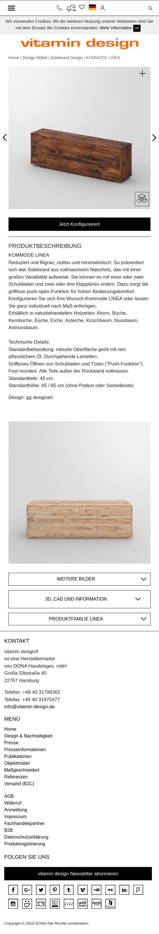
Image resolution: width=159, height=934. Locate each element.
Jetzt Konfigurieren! (79, 224)
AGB (9, 796)
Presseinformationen (25, 749)
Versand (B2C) (19, 783)
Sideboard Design (67, 57)
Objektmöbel (17, 763)
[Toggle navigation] (11, 8)
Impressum (15, 816)
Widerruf (12, 803)
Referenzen (16, 776)
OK (137, 28)
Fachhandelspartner (24, 823)
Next (153, 138)
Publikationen (17, 756)
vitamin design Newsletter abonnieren (78, 873)
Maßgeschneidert (21, 770)
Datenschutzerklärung (26, 837)
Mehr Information (116, 27)
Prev (6, 136)
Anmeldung (15, 809)
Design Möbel (35, 57)
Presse (11, 742)
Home (14, 57)
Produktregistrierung (24, 843)
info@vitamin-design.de (29, 706)
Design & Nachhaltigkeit (28, 736)
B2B (8, 830)
